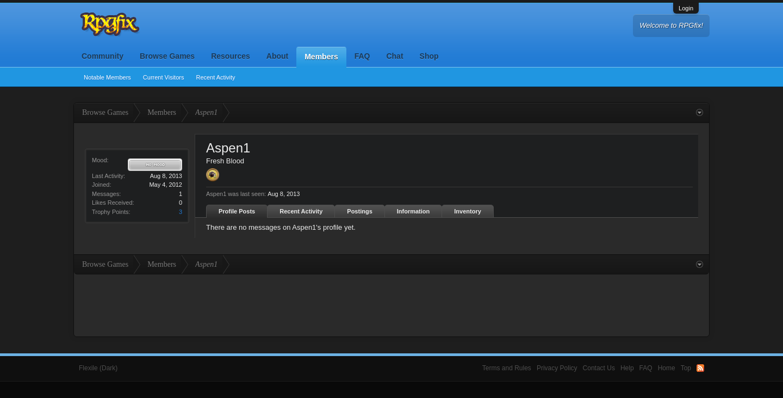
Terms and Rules (506, 368)
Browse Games (167, 56)
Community (102, 56)
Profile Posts (237, 211)
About (277, 56)
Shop (429, 56)
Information (413, 211)
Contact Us (599, 368)
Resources (230, 56)
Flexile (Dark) (98, 368)
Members (321, 56)
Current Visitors (163, 77)
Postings (359, 211)
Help (627, 368)
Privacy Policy (557, 368)
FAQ (362, 56)
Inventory (467, 211)
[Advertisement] (391, 304)
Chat (394, 56)
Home (666, 368)
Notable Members (107, 77)
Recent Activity (215, 77)
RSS (700, 368)
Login (686, 8)
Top (686, 368)
